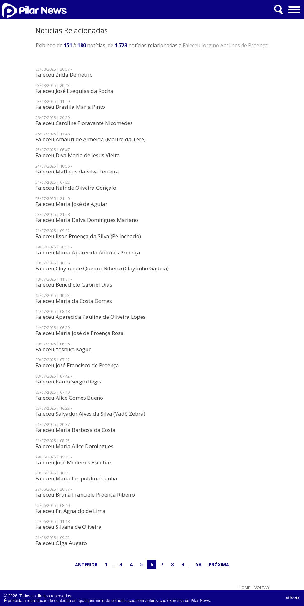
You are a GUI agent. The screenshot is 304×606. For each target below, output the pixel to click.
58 (198, 564)
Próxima (219, 565)
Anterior (86, 565)
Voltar (261, 587)
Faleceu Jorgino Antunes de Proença (225, 45)
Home (244, 587)
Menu (293, 7)
